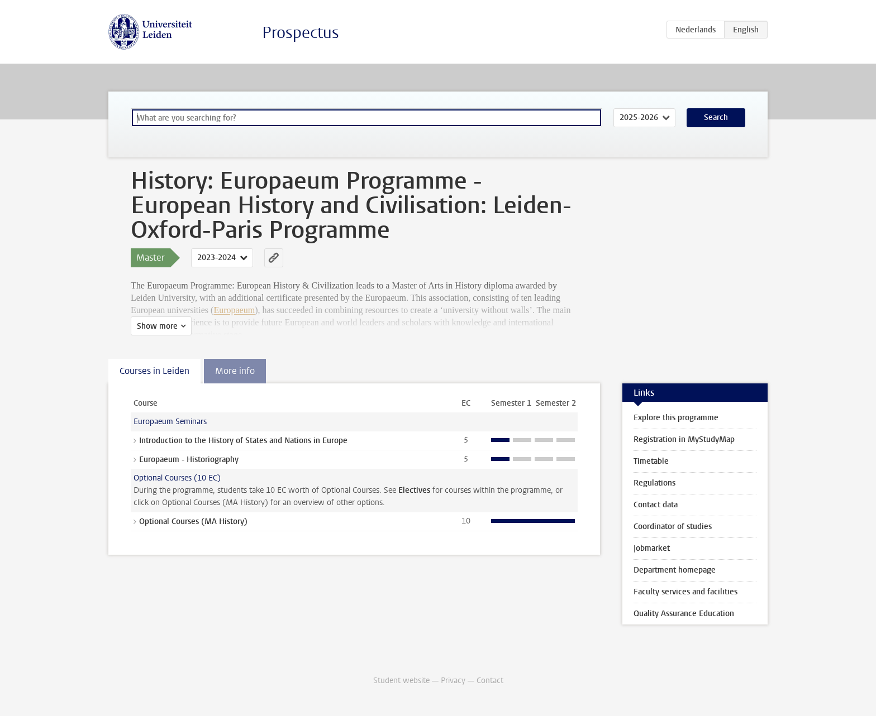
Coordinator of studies (673, 526)
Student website (401, 680)
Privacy (453, 680)
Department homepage (675, 570)
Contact (490, 680)
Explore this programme (676, 417)
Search (716, 117)
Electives (414, 490)
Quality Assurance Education (684, 613)
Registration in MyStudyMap (684, 439)
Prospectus (300, 32)
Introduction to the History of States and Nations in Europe (243, 440)
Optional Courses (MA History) (193, 521)
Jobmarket (652, 548)
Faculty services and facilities (685, 592)
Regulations (654, 483)
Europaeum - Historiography (189, 459)
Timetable (651, 461)
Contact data (656, 504)
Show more (157, 326)
